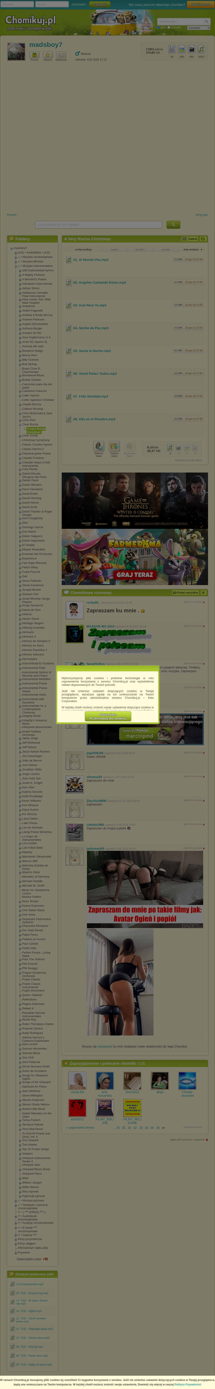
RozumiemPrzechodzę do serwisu (108, 716)
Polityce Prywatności (188, 1384)
